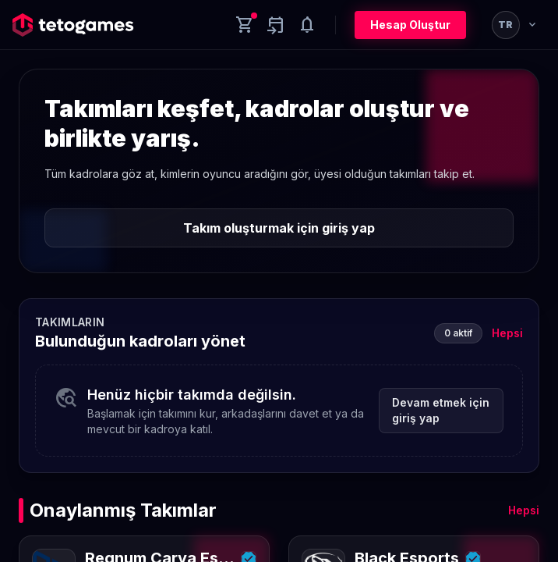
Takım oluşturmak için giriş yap (279, 228)
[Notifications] (307, 25)
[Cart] (244, 25)
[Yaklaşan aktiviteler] (276, 25)
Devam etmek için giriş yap (440, 410)
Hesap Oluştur (410, 24)
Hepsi (507, 333)
